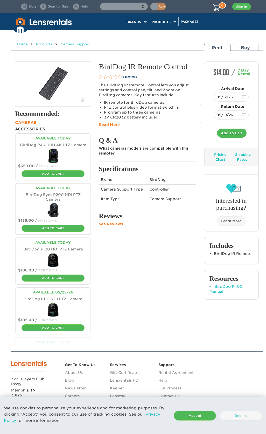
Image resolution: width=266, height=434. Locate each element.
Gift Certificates (125, 372)
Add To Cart (232, 133)
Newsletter (75, 388)
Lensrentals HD (124, 380)
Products (44, 44)
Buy (245, 47)
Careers (72, 396)
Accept (194, 416)
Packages (190, 22)
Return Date (232, 106)
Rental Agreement (176, 372)
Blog (69, 380)
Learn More (231, 221)
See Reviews (111, 224)
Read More (109, 125)
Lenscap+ (119, 396)
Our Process (169, 388)
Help (162, 380)
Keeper (117, 388)
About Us (74, 372)
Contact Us (168, 396)
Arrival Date (232, 89)
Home (22, 44)
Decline (241, 416)
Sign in (241, 7)
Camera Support (75, 44)
